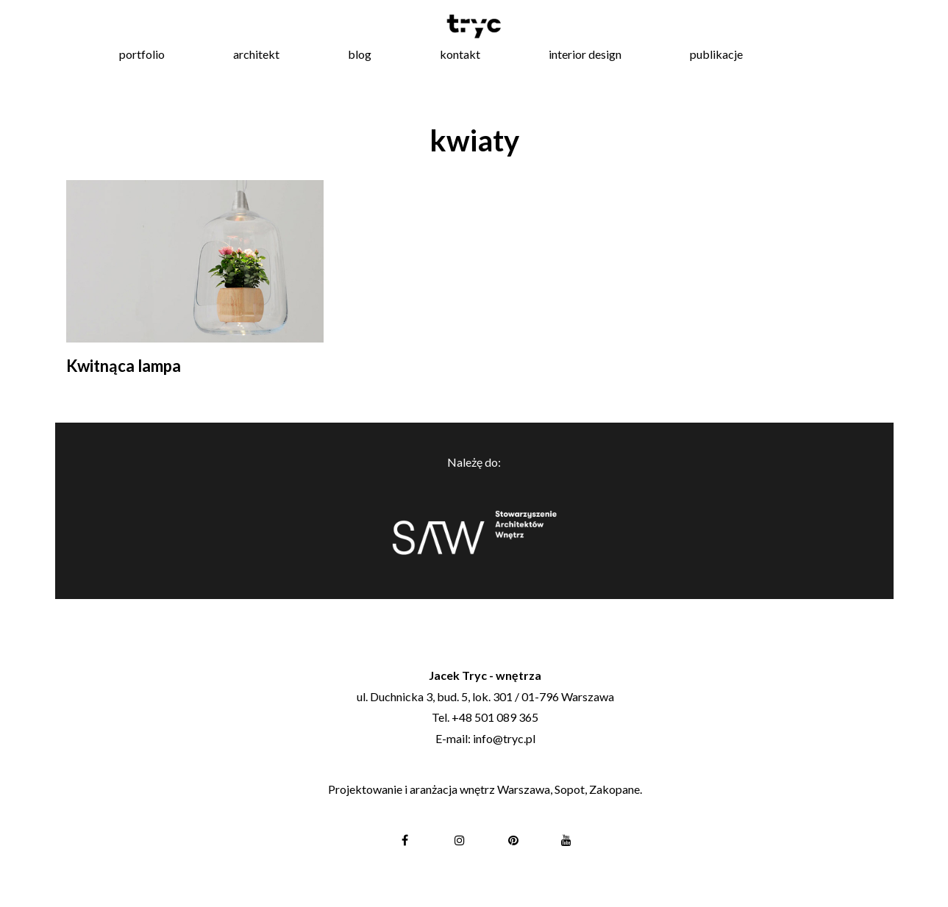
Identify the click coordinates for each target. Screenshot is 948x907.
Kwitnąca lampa (123, 366)
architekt (256, 54)
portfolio (142, 54)
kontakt (460, 54)
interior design (585, 54)
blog (359, 54)
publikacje (716, 54)
